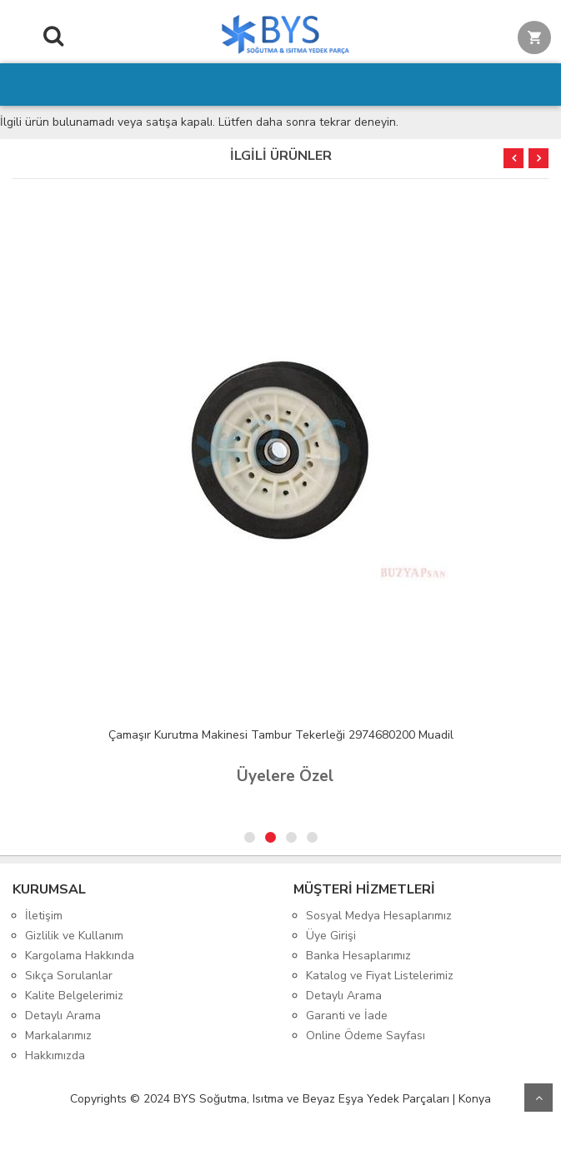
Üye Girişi (331, 935)
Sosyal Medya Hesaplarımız (379, 916)
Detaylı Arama (63, 1015)
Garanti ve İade (347, 1015)
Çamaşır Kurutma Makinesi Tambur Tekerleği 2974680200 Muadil (280, 735)
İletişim (44, 916)
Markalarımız (58, 1035)
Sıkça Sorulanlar (69, 975)
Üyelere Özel (285, 776)
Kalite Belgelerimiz (74, 995)
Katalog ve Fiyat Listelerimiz (379, 975)
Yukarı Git (538, 1097)
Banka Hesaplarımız (358, 955)
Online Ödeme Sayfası (365, 1035)
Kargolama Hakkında (79, 955)
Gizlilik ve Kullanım (74, 935)
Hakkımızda (55, 1055)
